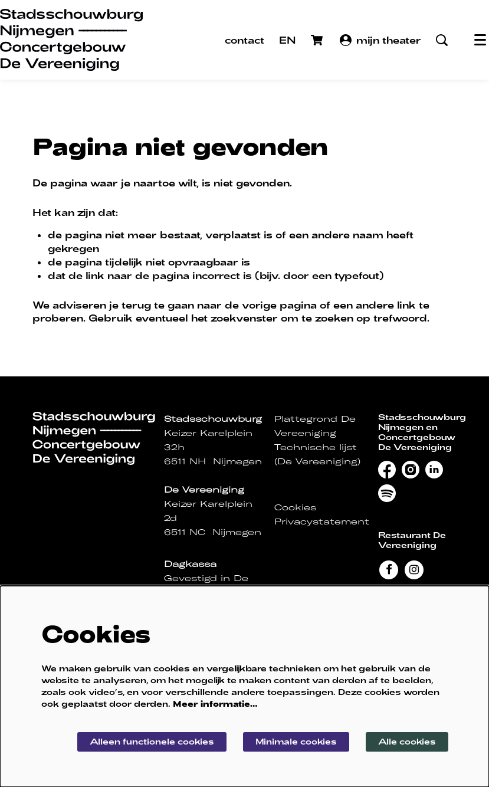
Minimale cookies (296, 741)
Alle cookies (407, 741)
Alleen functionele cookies (152, 741)
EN (287, 39)
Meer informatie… (215, 704)
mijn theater (380, 40)
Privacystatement (321, 521)
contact (244, 39)
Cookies (295, 507)
